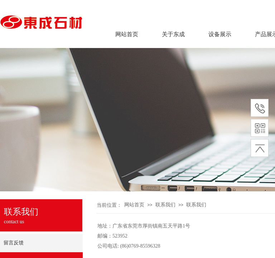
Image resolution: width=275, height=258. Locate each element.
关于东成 (173, 34)
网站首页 (126, 34)
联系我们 (165, 204)
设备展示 (219, 34)
